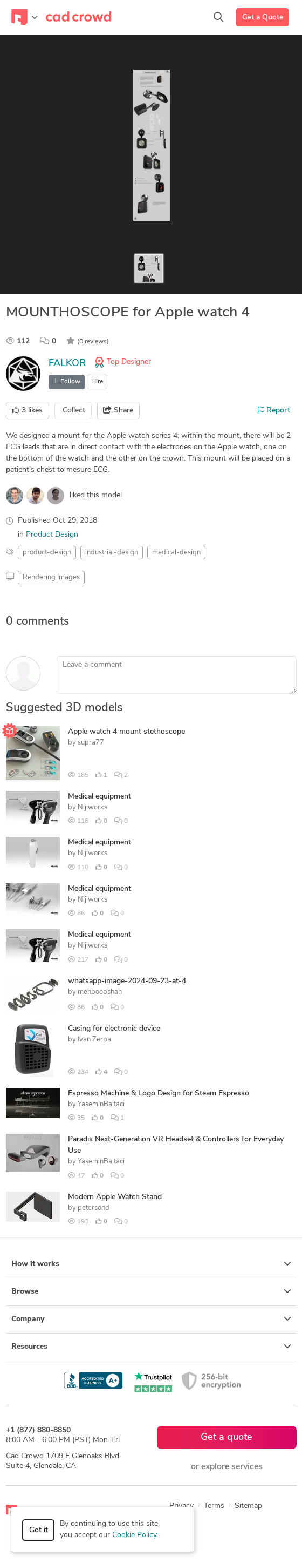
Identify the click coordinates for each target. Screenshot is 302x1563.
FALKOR (67, 363)
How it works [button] (151, 1264)
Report (274, 410)
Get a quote (226, 1437)
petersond (93, 1208)
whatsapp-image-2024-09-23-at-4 (127, 981)
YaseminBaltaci (101, 1104)
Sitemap (248, 1506)
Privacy (181, 1506)
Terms (214, 1506)
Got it (38, 1530)
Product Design (52, 535)
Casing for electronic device (114, 1029)
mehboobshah (100, 992)
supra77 (91, 742)
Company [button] (151, 1319)
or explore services (227, 1467)
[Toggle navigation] (24, 17)
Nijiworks (92, 807)
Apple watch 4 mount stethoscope (126, 732)
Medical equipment (99, 797)
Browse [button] (151, 1291)
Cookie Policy (134, 1535)
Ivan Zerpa (94, 1039)
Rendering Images (51, 577)
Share (118, 410)
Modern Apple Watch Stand (115, 1197)
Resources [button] (151, 1346)
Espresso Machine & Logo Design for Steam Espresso (158, 1094)
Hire (97, 381)
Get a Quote (262, 17)
